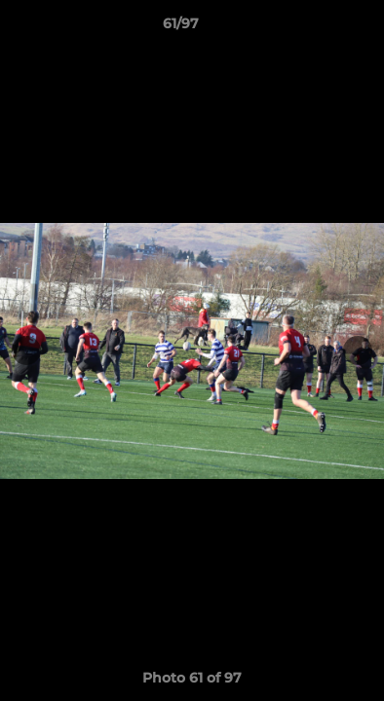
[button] (314, 28)
